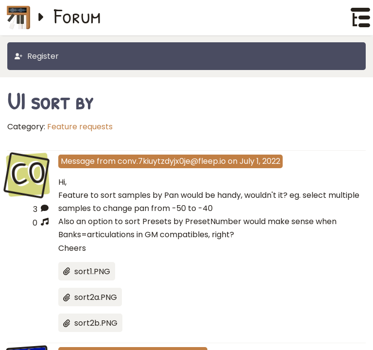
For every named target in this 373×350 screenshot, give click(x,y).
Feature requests (80, 126)
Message (78, 161)
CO (28, 174)
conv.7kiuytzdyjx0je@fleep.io (172, 161)
